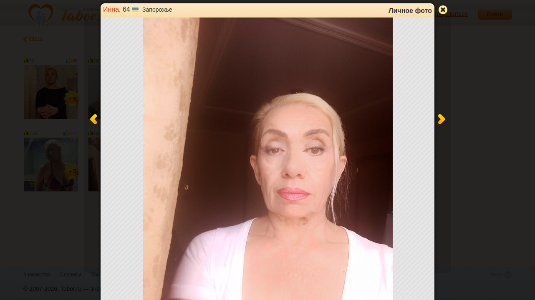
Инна (111, 9)
